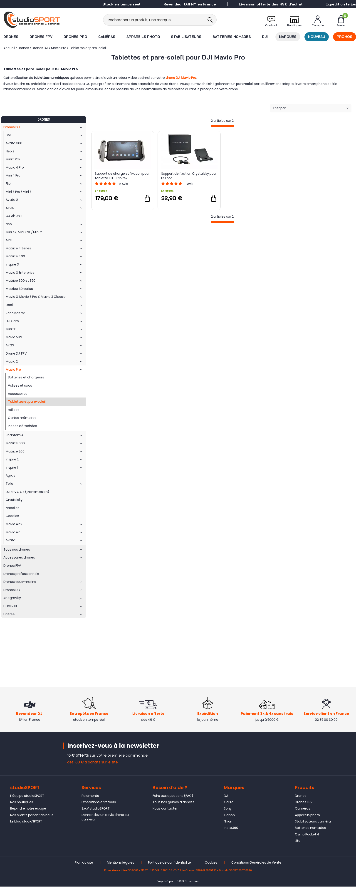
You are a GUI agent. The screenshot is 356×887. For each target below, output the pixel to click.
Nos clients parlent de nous (31, 815)
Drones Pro (75, 37)
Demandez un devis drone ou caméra (105, 817)
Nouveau (316, 37)
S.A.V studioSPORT (96, 809)
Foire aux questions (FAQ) (173, 796)
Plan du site (84, 863)
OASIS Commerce (188, 881)
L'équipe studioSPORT (27, 796)
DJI (265, 37)
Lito (297, 841)
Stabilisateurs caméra (313, 822)
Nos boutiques (21, 802)
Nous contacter (165, 809)
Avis (123, 183)
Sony (228, 809)
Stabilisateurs (186, 37)
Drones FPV (41, 37)
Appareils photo (143, 37)
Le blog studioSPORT (26, 822)
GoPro (228, 802)
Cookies (211, 863)
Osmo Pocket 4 (307, 834)
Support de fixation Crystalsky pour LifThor (189, 175)
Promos (344, 37)
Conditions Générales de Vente (256, 863)
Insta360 (231, 828)
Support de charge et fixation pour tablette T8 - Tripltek (122, 175)
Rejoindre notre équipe (28, 809)
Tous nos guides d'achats (173, 802)
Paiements (90, 796)
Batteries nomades (232, 37)
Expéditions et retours (99, 802)
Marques (288, 37)
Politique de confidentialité (169, 863)
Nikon (228, 822)
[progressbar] (222, 126)
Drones (10, 37)
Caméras (106, 37)
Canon (229, 815)
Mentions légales (120, 863)
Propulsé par (165, 881)
